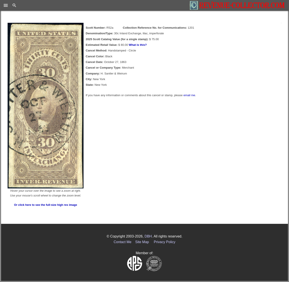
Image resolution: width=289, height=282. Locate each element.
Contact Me (122, 242)
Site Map (142, 242)
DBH (148, 236)
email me (189, 95)
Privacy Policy (165, 242)
